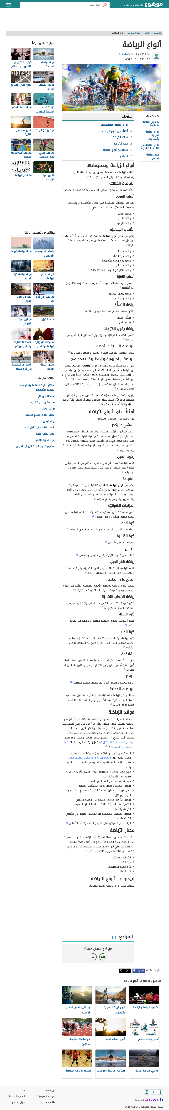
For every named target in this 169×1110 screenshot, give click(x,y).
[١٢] (87, 850)
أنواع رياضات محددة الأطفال (118, 742)
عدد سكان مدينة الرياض (42, 402)
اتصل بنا (21, 1090)
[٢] (115, 388)
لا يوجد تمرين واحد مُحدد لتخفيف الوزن (90, 757)
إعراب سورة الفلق (45, 440)
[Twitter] (153, 1092)
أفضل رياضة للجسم (152, 156)
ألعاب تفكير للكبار (45, 434)
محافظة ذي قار (46, 396)
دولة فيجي (49, 421)
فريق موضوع (18, 1102)
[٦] (102, 607)
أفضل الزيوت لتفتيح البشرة (40, 415)
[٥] (86, 572)
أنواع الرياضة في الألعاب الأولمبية (150, 146)
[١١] (67, 822)
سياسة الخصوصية (46, 1096)
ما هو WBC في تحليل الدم (40, 427)
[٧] (126, 624)
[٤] (93, 516)
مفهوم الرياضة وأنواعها (150, 123)
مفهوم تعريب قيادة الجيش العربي (35, 446)
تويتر (128, 970)
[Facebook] (160, 1092)
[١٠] (106, 746)
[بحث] (105, 5)
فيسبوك (140, 970)
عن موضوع (49, 1090)
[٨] (111, 704)
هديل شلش (124, 54)
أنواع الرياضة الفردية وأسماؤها (152, 135)
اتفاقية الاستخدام (16, 1096)
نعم (103, 956)
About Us (50, 1102)
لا (93, 956)
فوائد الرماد (48, 408)
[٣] (118, 449)
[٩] (108, 746)
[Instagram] (146, 1092)
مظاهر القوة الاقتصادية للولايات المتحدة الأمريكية (37, 387)
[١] (87, 176)
